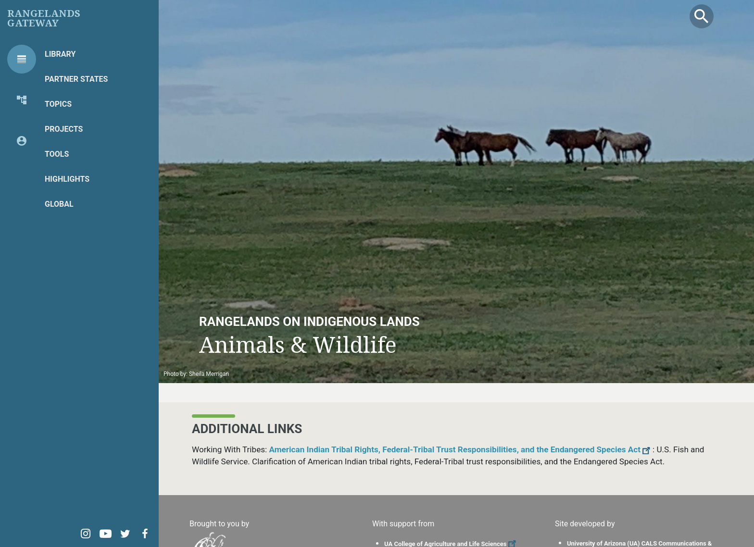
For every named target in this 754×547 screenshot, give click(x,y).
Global (59, 204)
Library (60, 54)
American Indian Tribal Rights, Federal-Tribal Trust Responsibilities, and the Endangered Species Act (461, 449)
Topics (58, 104)
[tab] (21, 59)
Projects (64, 129)
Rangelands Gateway (43, 18)
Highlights (67, 179)
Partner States (76, 79)
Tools (57, 154)
